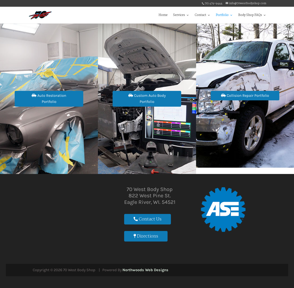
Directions (146, 236)
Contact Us (147, 219)
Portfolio (222, 16)
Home (163, 16)
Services (179, 16)
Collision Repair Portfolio (245, 95)
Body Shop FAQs (250, 16)
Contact (200, 16)
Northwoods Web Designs (145, 270)
